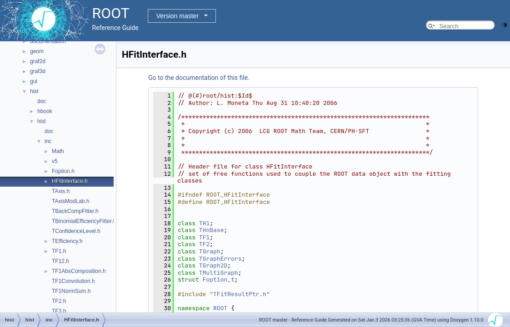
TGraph (209, 251)
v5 (55, 161)
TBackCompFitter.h (75, 211)
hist (34, 91)
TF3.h (59, 311)
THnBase (211, 230)
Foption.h (63, 171)
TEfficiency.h (67, 241)
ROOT (220, 308)
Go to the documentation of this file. (199, 77)
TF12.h (60, 261)
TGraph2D (213, 265)
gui (33, 81)
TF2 (204, 244)
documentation (48, 41)
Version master (177, 16)
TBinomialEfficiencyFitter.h (84, 221)
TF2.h (59, 301)
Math (58, 151)
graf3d (37, 71)
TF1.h (59, 251)
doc (41, 101)
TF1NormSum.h (71, 291)
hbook (44, 111)
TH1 (204, 223)
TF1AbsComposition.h (79, 271)
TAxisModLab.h (70, 201)
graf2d (37, 61)
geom (37, 51)
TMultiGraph (218, 273)
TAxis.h (61, 191)
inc (48, 141)
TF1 (204, 237)
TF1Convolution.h (73, 281)
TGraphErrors (220, 259)
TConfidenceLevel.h (76, 231)
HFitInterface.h (70, 181)
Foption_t (219, 279)
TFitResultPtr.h (239, 294)
